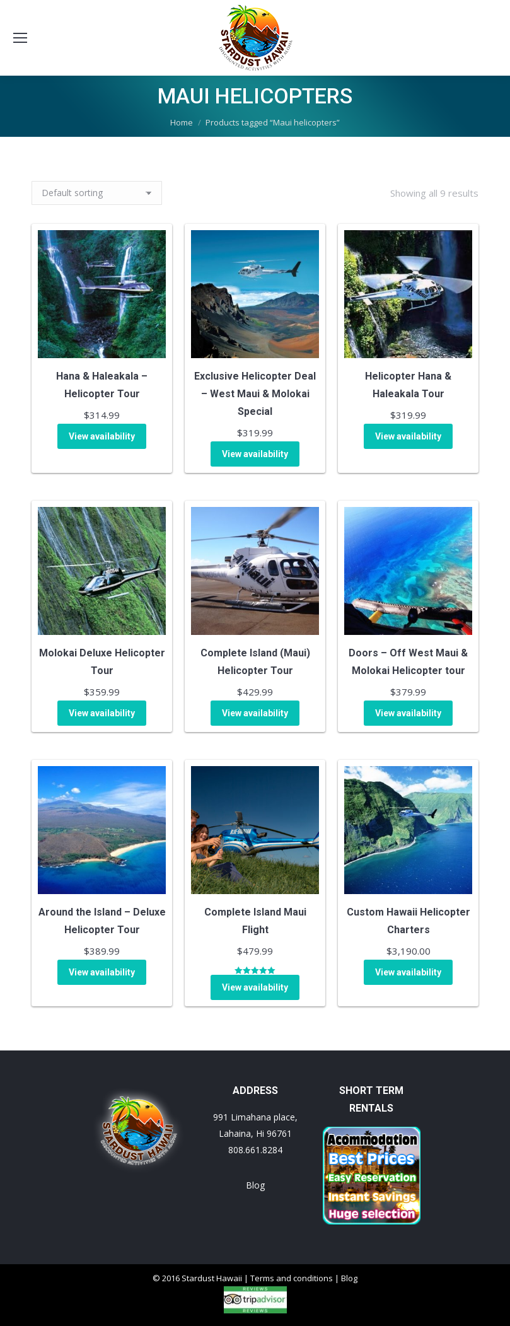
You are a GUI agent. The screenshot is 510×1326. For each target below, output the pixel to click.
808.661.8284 (255, 1150)
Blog (255, 1185)
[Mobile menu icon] (20, 37)
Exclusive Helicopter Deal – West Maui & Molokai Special (255, 393)
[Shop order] (97, 193)
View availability (102, 436)
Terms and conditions (291, 1278)
